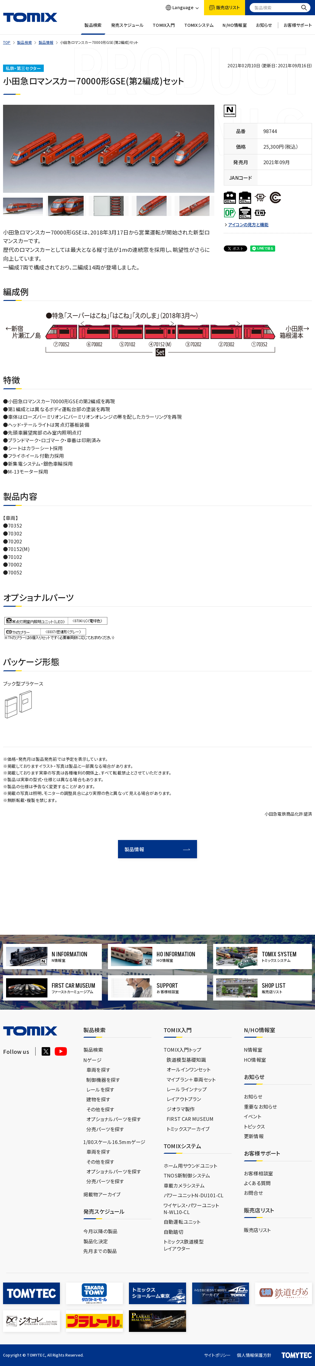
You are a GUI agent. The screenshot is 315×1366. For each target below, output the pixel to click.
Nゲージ (92, 1060)
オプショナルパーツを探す (113, 1119)
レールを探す (100, 1089)
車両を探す (98, 1069)
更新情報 (254, 1136)
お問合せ (253, 1192)
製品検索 (93, 28)
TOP (7, 42)
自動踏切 (173, 1231)
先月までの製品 (100, 1251)
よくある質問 (257, 1183)
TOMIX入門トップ (182, 1049)
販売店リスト (257, 1230)
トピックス (254, 1126)
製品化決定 (95, 1241)
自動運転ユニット (182, 1221)
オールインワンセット (188, 1069)
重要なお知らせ (260, 1106)
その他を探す (100, 1109)
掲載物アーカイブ (102, 1194)
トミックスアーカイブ (188, 1128)
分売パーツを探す (105, 1129)
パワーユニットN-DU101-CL (193, 1195)
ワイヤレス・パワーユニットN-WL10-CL (191, 1209)
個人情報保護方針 (254, 1355)
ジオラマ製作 (181, 1109)
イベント (252, 1116)
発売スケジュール (127, 28)
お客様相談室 (258, 1173)
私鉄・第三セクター (23, 68)
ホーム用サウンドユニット (190, 1165)
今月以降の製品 (100, 1231)
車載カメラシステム (184, 1185)
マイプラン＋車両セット (191, 1079)
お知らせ (264, 28)
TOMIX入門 (163, 28)
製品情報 (46, 42)
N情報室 (253, 1049)
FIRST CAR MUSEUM (190, 1118)
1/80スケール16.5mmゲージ (114, 1141)
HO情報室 (255, 1059)
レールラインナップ (187, 1089)
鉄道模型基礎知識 (186, 1059)
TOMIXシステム (199, 28)
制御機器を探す (103, 1079)
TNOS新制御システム (187, 1175)
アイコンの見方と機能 (248, 224)
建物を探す (98, 1099)
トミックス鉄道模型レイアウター (184, 1245)
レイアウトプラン (184, 1099)
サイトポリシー (217, 1355)
